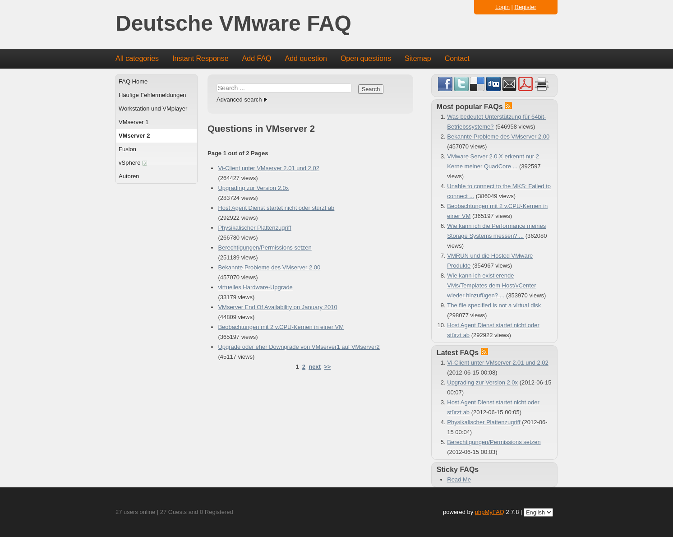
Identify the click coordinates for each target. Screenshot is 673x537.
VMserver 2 (134, 135)
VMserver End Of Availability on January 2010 (277, 307)
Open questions (366, 58)
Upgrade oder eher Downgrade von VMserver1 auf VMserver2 (298, 346)
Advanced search (239, 99)
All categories (137, 58)
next (315, 366)
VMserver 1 (133, 122)
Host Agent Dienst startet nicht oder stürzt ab (276, 207)
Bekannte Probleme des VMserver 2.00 (269, 267)
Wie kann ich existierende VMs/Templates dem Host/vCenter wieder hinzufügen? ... (491, 285)
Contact (457, 58)
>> (327, 366)
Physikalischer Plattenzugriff (254, 227)
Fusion (127, 149)
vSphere (133, 162)
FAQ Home (133, 81)
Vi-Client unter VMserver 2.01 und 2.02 (268, 168)
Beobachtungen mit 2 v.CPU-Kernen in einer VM (281, 327)
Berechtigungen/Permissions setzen (264, 247)
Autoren (129, 176)
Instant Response (200, 58)
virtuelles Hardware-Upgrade (255, 287)
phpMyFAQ (489, 512)
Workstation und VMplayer (153, 108)
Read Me (459, 479)
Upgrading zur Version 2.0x (253, 188)
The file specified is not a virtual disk (494, 305)
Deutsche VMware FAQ (233, 23)
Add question (306, 58)
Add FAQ (257, 58)
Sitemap (418, 58)
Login (502, 7)
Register (525, 7)
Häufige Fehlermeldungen (152, 95)
